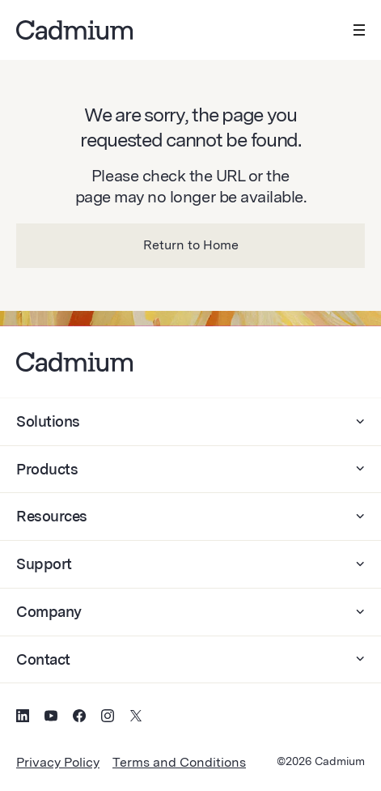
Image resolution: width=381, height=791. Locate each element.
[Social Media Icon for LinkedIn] (22, 718)
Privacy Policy (57, 762)
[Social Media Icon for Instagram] (107, 718)
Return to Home (191, 245)
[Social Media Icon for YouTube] (50, 718)
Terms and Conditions (179, 762)
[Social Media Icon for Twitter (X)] (135, 718)
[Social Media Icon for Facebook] (79, 718)
